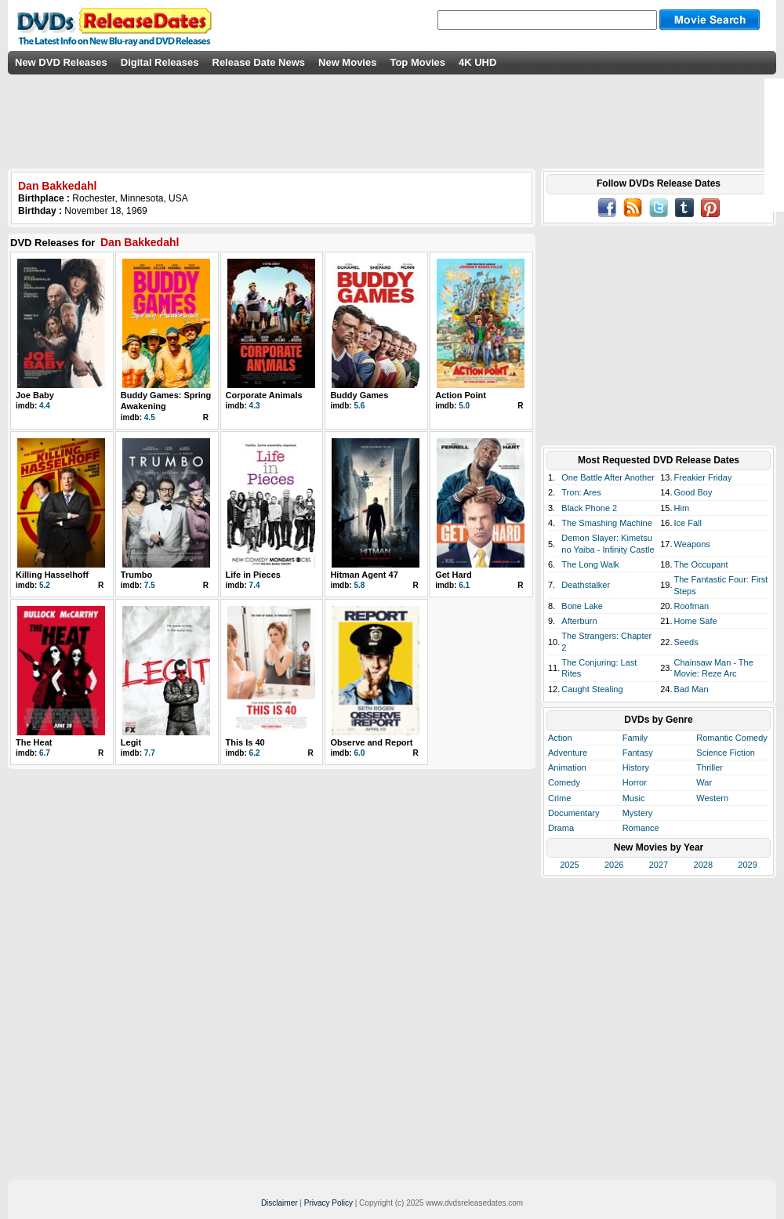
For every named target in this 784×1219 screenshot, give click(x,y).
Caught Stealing (591, 689)
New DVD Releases (61, 62)
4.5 (149, 417)
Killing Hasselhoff (52, 574)
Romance (640, 828)
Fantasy (637, 752)
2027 (658, 864)
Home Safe (695, 621)
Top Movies (417, 62)
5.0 (464, 405)
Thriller (709, 767)
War (704, 782)
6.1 (464, 585)
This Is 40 (245, 742)
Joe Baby (35, 395)
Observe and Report (371, 742)
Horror (634, 782)
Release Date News (259, 62)
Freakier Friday (703, 477)
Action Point (460, 395)
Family (635, 737)
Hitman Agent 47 (363, 574)
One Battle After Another (608, 477)
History (635, 767)
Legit (131, 742)
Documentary (573, 813)
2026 (613, 864)
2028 (703, 864)
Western (712, 798)
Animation (567, 767)
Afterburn (579, 621)
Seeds (686, 642)
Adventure (567, 752)
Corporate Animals (264, 395)
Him (682, 508)
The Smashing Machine (606, 523)
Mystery (637, 813)
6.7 (44, 753)
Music (633, 798)
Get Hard (453, 574)
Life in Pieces (253, 574)
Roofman (692, 606)
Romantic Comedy (731, 737)
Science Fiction (725, 752)
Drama (561, 828)
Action (560, 737)
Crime (559, 798)
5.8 (359, 585)
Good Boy (693, 492)
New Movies (347, 62)
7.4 (254, 585)
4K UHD (477, 62)
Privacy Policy (328, 1203)
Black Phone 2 (589, 508)
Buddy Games (359, 395)
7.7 (149, 753)
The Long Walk (590, 564)
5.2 (44, 585)
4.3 (254, 405)
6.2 (254, 753)
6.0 (359, 753)
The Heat (34, 742)
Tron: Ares (581, 492)
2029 (747, 864)
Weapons (692, 544)
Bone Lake (582, 606)
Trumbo (136, 574)
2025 (569, 864)
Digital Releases (160, 62)
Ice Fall (688, 523)
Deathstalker (585, 585)
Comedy (564, 782)
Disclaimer (279, 1203)
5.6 (359, 405)
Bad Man (691, 689)
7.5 (149, 585)
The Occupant (701, 564)
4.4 (44, 405)
